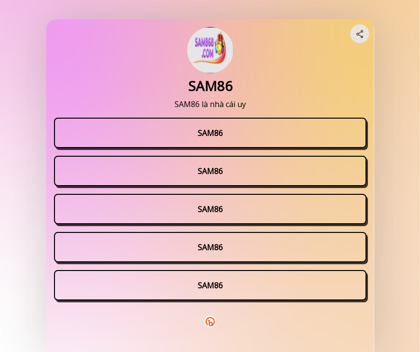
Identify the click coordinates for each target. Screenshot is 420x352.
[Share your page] (359, 33)
